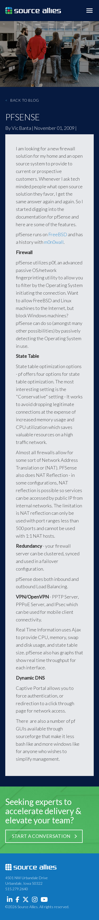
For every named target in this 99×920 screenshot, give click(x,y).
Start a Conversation (41, 836)
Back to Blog (22, 100)
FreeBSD (57, 234)
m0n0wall (54, 242)
